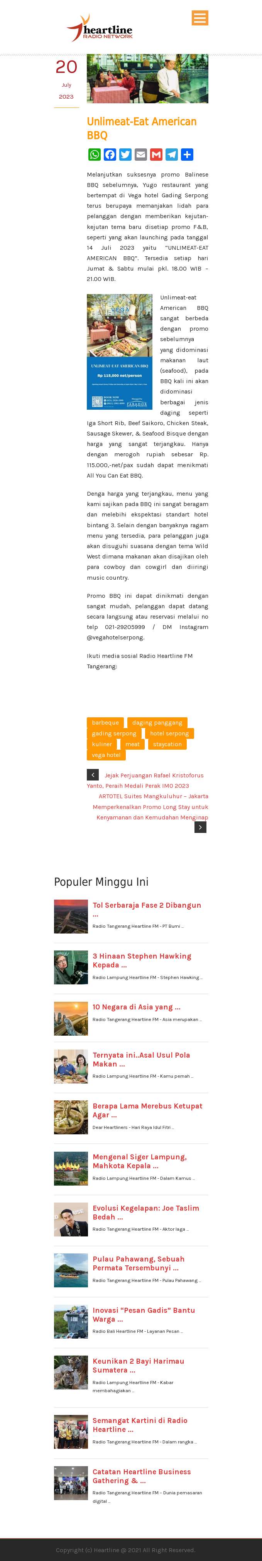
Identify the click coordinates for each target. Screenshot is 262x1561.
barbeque (105, 722)
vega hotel (106, 755)
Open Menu (200, 17)
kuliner (102, 744)
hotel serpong (169, 733)
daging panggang (157, 722)
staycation (167, 744)
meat (132, 744)
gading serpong (114, 733)
